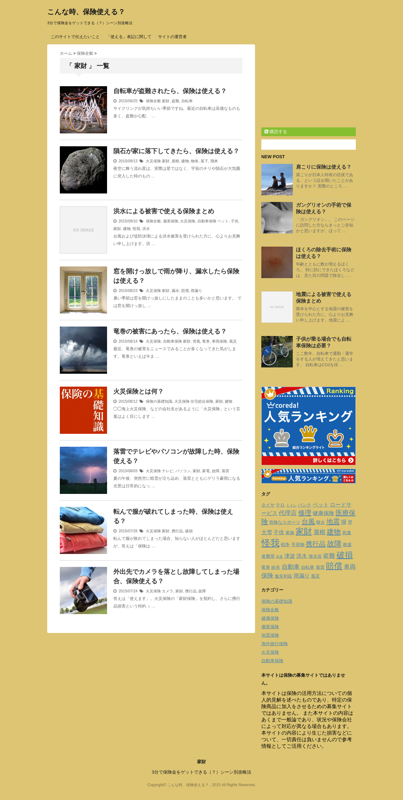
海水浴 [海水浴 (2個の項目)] (315, 556)
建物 (185, 161)
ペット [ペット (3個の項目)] (321, 505)
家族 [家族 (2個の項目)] (290, 532)
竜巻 (206, 341)
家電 (206, 471)
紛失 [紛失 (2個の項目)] (275, 567)
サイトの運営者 (172, 36)
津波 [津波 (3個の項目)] (289, 556)
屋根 (175, 161)
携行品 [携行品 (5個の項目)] (316, 543)
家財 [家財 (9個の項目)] (304, 531)
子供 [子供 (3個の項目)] (278, 532)
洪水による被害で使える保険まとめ (163, 211)
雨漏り (196, 290)
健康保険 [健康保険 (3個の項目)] (323, 513)
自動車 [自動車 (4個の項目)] (291, 566)
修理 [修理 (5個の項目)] (304, 512)
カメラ (167, 591)
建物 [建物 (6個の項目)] (334, 532)
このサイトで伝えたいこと (75, 36)
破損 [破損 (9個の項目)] (345, 555)
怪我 (136, 229)
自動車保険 (206, 221)
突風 (196, 341)
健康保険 (270, 618)
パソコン (182, 471)
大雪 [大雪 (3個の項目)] (266, 532)
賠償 (185, 290)
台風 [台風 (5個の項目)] (308, 521)
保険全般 (153, 101)
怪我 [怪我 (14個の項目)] (270, 543)
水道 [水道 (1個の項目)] (279, 556)
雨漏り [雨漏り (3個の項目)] (302, 576)
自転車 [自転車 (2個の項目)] (307, 567)
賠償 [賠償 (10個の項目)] (334, 566)
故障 (215, 471)
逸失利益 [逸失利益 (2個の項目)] (283, 576)
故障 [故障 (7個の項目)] (334, 544)
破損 (189, 531)
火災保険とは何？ (138, 391)
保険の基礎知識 (159, 401)
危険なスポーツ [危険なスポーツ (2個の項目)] (284, 522)
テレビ (167, 471)
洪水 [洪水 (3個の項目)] (301, 556)
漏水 (175, 290)
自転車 (187, 101)
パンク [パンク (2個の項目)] (304, 504)
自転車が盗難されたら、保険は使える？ (170, 90)
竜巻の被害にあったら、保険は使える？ (170, 331)
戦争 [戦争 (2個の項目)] (285, 544)
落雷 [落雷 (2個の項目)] (320, 567)
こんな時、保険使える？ (86, 12)
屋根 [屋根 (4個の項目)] (320, 532)
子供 (234, 221)
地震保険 (270, 635)
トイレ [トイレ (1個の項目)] (291, 505)
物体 (194, 161)
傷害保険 (170, 221)
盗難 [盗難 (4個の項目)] (329, 555)
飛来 (214, 161)
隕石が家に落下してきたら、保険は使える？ (176, 151)
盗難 (175, 101)
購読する (275, 131)
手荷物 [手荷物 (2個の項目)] (297, 544)
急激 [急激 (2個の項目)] (346, 532)
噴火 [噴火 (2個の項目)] (320, 522)
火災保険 (153, 161)
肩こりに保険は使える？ (323, 167)
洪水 (146, 229)
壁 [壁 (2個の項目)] (350, 522)
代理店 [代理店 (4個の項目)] (288, 513)
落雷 (225, 471)
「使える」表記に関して (128, 36)
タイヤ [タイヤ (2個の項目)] (268, 504)
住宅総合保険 (201, 401)
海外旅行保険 (274, 643)
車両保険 (219, 341)
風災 (233, 341)
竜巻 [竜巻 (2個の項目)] (265, 567)
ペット (223, 221)
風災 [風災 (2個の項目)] (315, 576)
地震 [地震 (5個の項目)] (333, 521)
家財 (165, 101)
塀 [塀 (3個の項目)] (343, 522)
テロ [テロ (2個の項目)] (280, 504)
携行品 (177, 531)
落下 (204, 161)
